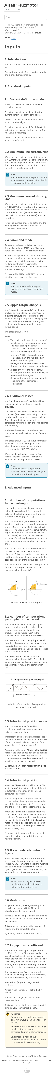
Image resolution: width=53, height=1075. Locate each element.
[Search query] (25, 17)
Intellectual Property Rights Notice (15, 1060)
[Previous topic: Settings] (6, 38)
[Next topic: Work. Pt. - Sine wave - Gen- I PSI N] (9, 38)
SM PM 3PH (29, 27)
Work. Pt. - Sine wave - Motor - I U (19, 33)
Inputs (38, 33)
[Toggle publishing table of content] (13, 38)
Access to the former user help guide (27, 25)
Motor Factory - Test (13, 27)
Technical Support (37, 1060)
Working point (11, 30)
